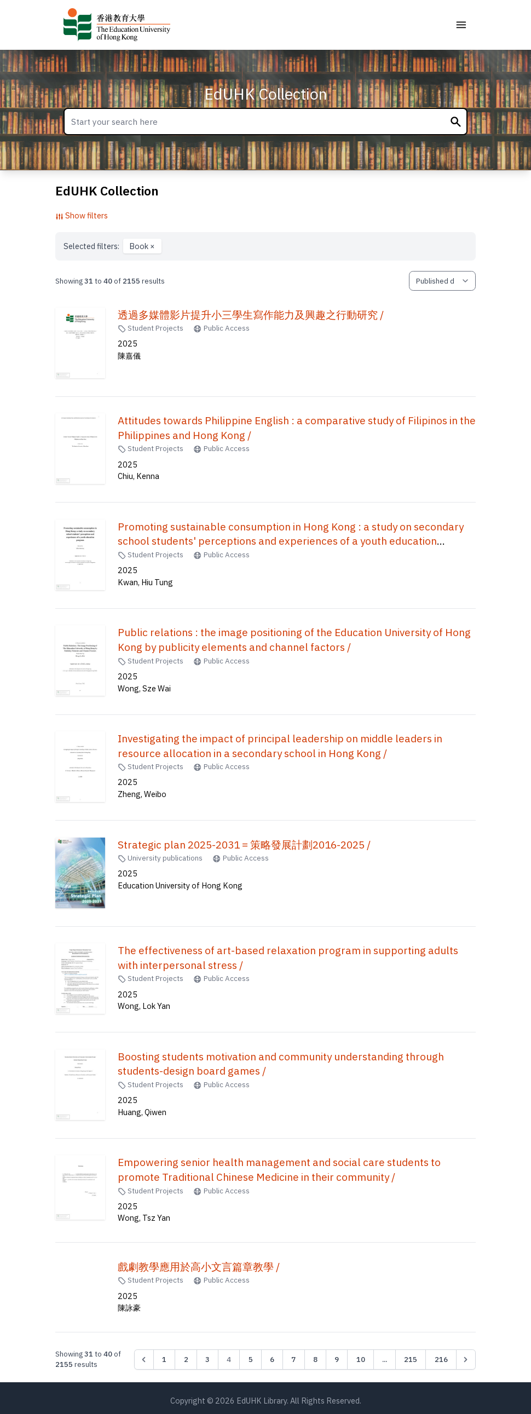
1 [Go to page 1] (164, 1359)
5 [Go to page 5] (251, 1359)
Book (142, 246)
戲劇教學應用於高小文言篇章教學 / (199, 1266)
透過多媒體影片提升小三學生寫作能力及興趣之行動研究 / (251, 314)
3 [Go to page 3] (207, 1359)
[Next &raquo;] (466, 1359)
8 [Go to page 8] (315, 1359)
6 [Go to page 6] (272, 1359)
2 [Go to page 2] (186, 1359)
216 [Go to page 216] (441, 1359)
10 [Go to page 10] (360, 1359)
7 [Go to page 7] (293, 1359)
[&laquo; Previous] (144, 1359)
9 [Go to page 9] (336, 1359)
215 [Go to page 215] (410, 1359)
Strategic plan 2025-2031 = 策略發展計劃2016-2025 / (244, 844)
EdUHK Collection (265, 94)
